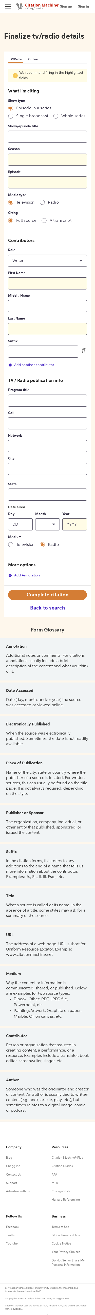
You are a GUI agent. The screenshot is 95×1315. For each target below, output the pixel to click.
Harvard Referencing (66, 1199)
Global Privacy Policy (66, 1235)
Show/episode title (23, 126)
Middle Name (19, 296)
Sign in (83, 6)
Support (11, 1183)
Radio (53, 203)
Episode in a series (33, 108)
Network (15, 435)
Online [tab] (33, 59)
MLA (55, 1183)
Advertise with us (18, 1191)
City (11, 458)
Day (11, 514)
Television (25, 203)
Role (11, 250)
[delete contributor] (84, 350)
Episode (14, 172)
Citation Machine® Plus (67, 1157)
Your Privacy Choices (66, 1252)
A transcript (60, 221)
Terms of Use (60, 1227)
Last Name (16, 318)
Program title (18, 390)
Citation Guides (62, 1166)
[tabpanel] (47, 327)
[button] (47, 261)
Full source (26, 221)
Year (65, 514)
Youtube (12, 1243)
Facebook (12, 1227)
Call (11, 413)
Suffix (12, 341)
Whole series (73, 116)
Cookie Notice (61, 1243)
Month (40, 514)
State (12, 484)
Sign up (66, 6)
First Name (17, 273)
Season (14, 149)
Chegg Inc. (13, 1166)
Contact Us (13, 1174)
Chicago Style (61, 1191)
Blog (9, 1157)
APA (54, 1174)
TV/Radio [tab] (15, 59)
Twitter (11, 1235)
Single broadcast (32, 116)
